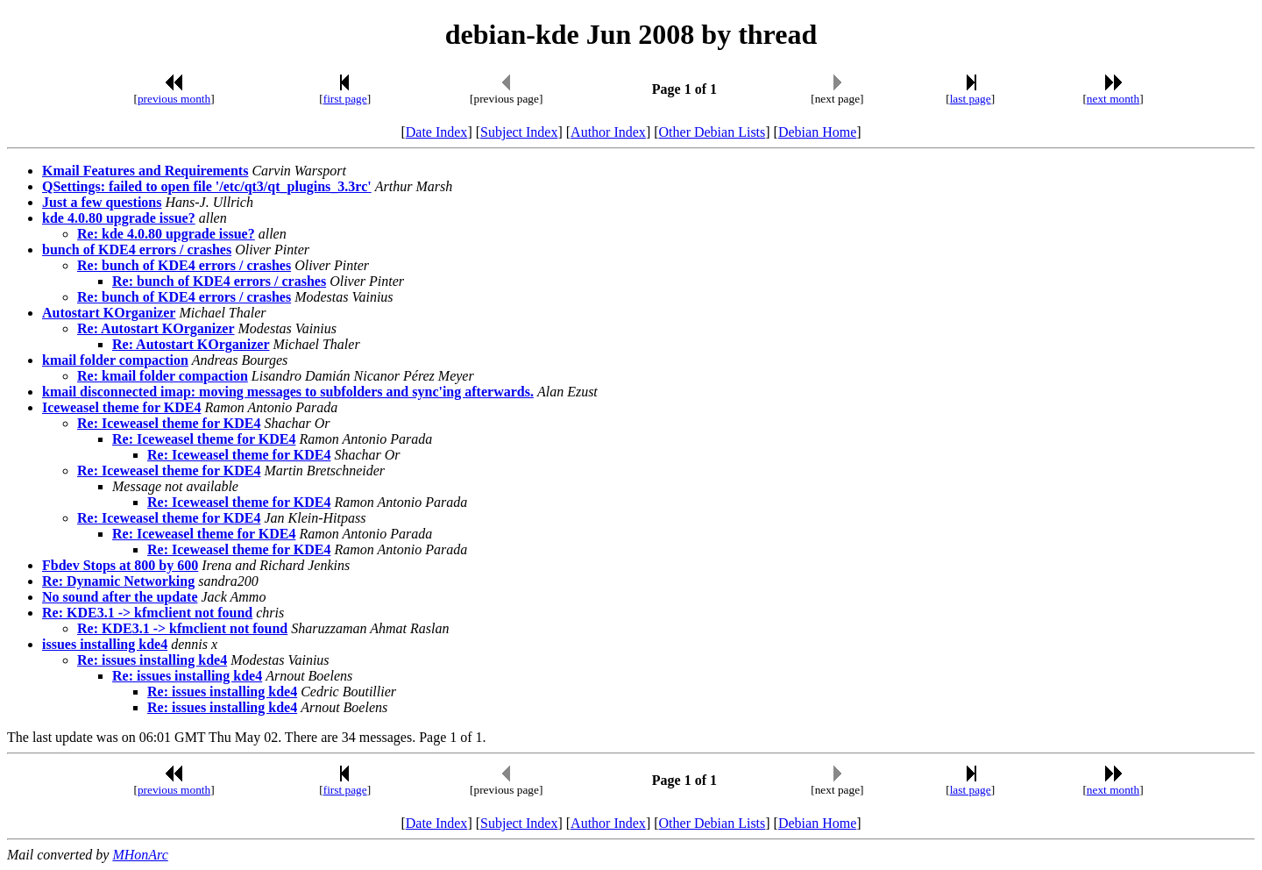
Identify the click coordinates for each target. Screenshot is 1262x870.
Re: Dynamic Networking (118, 581)
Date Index (437, 132)
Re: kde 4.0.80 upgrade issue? (166, 233)
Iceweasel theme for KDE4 (121, 407)
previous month (174, 98)
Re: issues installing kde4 (152, 659)
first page (345, 98)
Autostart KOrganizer (108, 312)
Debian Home (817, 132)
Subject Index (518, 132)
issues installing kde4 (104, 644)
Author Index (608, 132)
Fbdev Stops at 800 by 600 (120, 565)
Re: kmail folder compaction (162, 375)
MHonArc (139, 854)
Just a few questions (101, 202)
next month (1113, 98)
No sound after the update (120, 596)
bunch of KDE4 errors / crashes (136, 249)
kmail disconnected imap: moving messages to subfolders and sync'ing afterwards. (288, 391)
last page (970, 98)
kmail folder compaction (115, 360)
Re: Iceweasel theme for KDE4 (168, 423)
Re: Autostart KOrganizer (156, 328)
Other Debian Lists (712, 132)
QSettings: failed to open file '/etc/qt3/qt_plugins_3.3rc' (207, 186)
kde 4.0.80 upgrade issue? (118, 217)
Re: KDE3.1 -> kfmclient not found (147, 612)
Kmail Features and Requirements (145, 170)
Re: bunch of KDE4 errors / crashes (184, 265)
